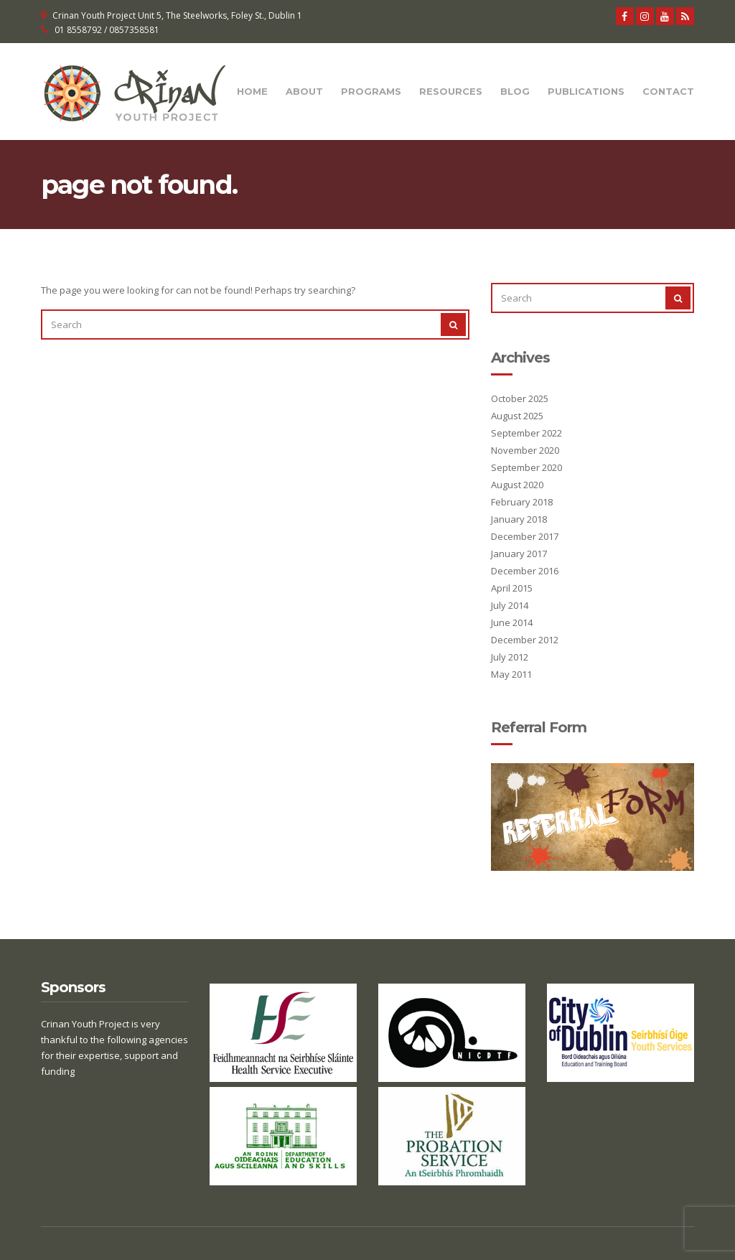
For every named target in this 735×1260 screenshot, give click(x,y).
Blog (515, 91)
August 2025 (517, 415)
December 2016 (524, 570)
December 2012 (524, 639)
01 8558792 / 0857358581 (107, 30)
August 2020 (517, 484)
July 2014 (509, 605)
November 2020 (525, 450)
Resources (450, 91)
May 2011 (511, 674)
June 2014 (512, 622)
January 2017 (519, 553)
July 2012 (509, 656)
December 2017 (524, 536)
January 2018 (519, 519)
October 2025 (519, 398)
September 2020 (526, 467)
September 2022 (526, 432)
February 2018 (522, 501)
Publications (586, 91)
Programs (371, 91)
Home (252, 91)
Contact (668, 91)
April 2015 (512, 588)
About (304, 91)
